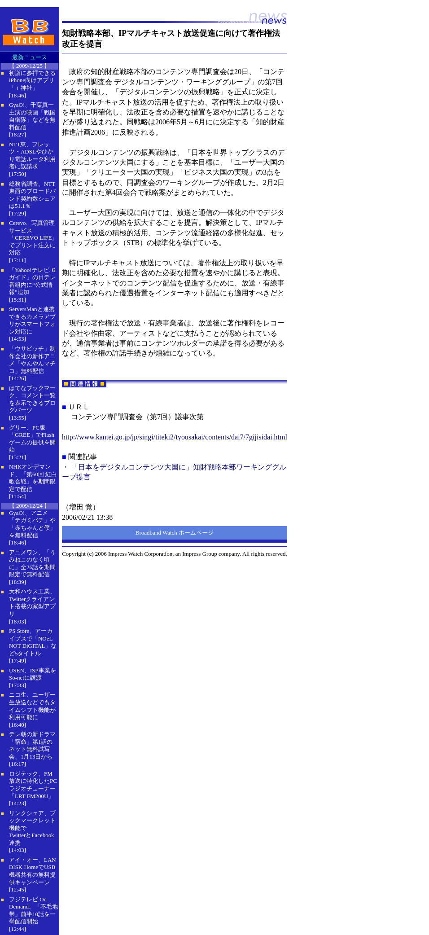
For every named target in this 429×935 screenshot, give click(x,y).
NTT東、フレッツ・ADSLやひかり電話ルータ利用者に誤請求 (32, 155)
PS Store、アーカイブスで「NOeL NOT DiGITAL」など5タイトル (33, 642)
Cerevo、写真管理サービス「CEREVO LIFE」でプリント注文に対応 (33, 237)
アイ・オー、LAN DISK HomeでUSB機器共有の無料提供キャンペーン (32, 871)
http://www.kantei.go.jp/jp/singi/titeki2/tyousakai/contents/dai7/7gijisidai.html (174, 437)
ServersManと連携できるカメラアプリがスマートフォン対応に (32, 320)
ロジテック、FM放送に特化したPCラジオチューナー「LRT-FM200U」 (33, 784)
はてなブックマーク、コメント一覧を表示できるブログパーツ (32, 399)
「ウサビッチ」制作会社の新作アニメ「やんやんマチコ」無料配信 (32, 359)
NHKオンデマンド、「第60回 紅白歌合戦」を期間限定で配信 (33, 477)
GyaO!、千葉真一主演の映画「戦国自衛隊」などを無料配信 (32, 116)
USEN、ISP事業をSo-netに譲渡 (32, 674)
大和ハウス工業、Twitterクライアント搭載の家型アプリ (32, 602)
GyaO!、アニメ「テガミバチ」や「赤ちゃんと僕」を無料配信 (32, 524)
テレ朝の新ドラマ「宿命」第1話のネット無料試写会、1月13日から (32, 745)
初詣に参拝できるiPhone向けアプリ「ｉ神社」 (32, 80)
